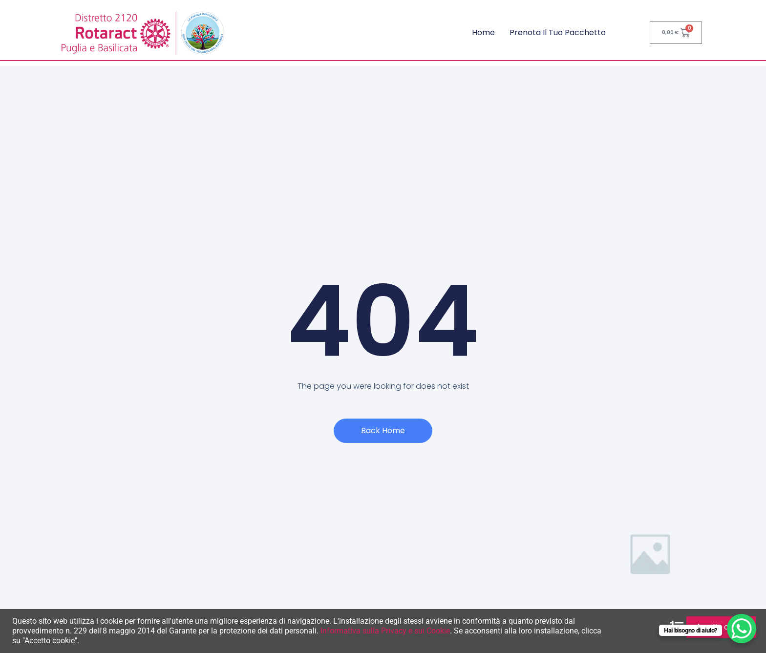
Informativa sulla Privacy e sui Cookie (385, 630)
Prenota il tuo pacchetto (558, 32)
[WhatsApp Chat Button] (741, 628)
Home (483, 32)
